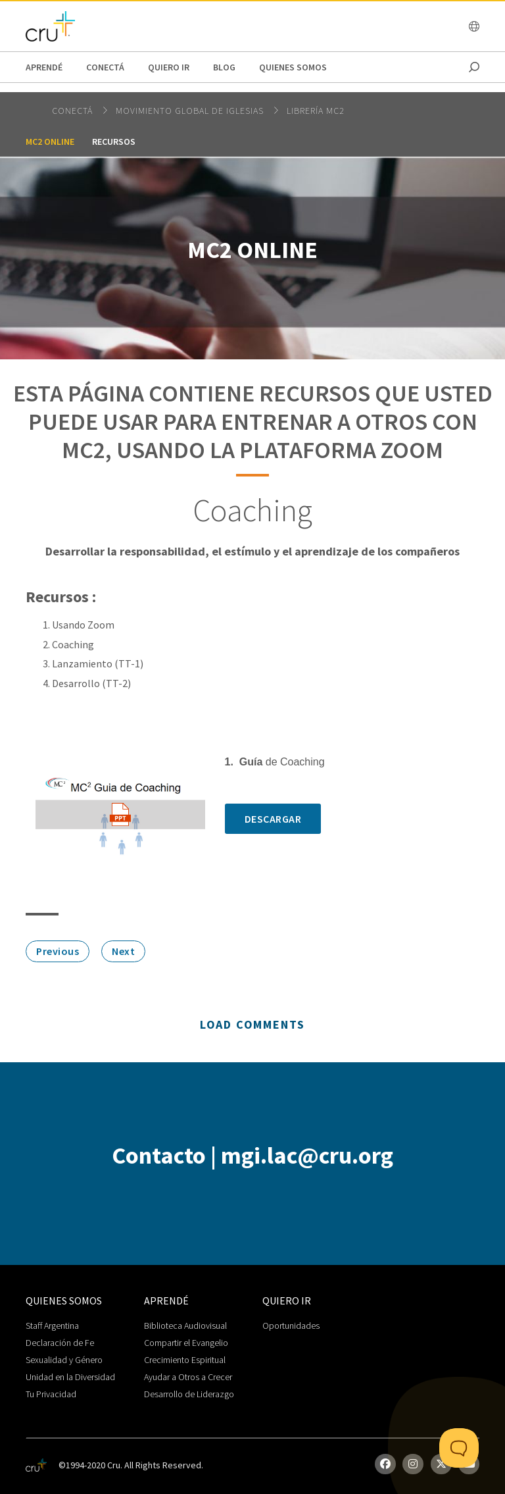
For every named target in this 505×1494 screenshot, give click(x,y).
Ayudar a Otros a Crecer (188, 1377)
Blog (224, 67)
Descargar (273, 818)
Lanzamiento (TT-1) (97, 663)
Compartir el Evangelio (186, 1343)
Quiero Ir (168, 67)
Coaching (73, 644)
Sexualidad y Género (64, 1360)
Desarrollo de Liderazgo (189, 1394)
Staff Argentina (52, 1325)
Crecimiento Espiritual (185, 1360)
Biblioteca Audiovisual (185, 1325)
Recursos (113, 141)
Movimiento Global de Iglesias (191, 110)
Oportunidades (291, 1325)
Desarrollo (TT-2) (91, 683)
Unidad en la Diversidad (70, 1377)
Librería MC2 (316, 110)
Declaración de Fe (60, 1343)
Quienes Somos (293, 67)
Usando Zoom (83, 624)
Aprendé (44, 67)
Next (123, 951)
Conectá (105, 67)
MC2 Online (50, 141)
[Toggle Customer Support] (459, 1448)
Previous (57, 951)
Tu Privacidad (51, 1394)
